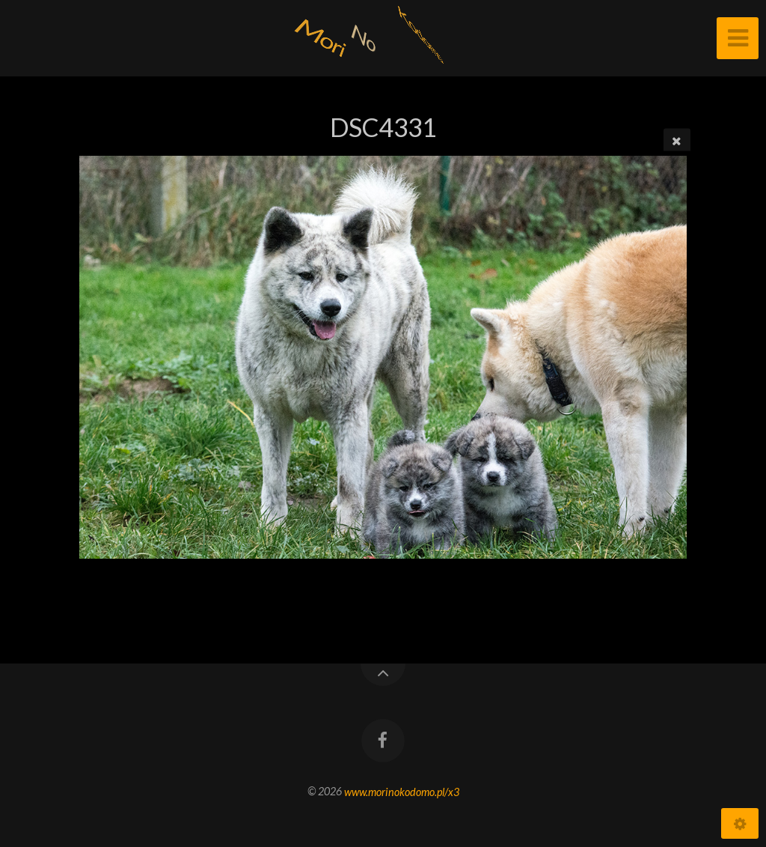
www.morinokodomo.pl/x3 (401, 791)
